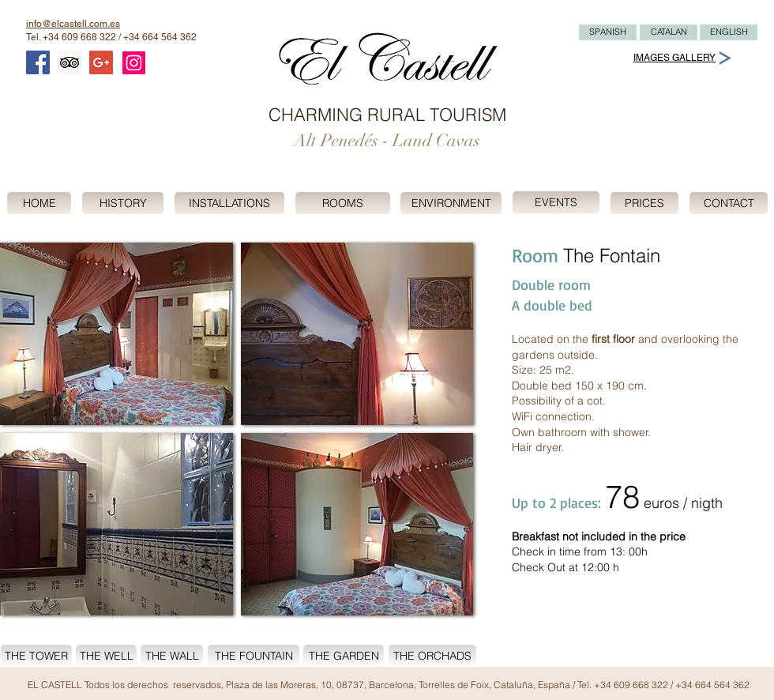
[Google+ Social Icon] (101, 62)
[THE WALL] (172, 656)
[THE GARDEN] (343, 656)
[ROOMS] (342, 203)
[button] (116, 334)
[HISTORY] (122, 203)
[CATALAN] (668, 32)
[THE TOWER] (36, 656)
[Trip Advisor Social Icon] (69, 62)
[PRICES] (644, 203)
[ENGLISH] (728, 32)
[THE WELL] (106, 656)
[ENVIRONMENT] (451, 203)
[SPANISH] (608, 32)
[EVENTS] (556, 202)
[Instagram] (133, 62)
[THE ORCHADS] (432, 656)
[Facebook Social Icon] (38, 62)
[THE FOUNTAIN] (253, 656)
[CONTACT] (728, 203)
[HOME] (39, 203)
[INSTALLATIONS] (229, 203)
